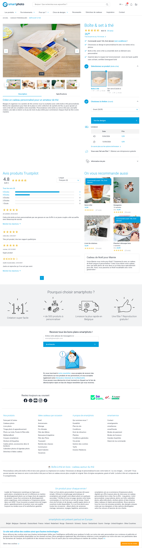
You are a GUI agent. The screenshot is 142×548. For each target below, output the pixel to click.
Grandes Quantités (114, 438)
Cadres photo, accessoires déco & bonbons (16, 445)
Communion (42, 447)
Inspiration (110, 12)
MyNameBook (8, 435)
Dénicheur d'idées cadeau (12, 452)
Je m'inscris (50, 344)
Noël (40, 420)
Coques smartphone (10, 438)
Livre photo (7, 426)
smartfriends (112, 429)
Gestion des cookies (80, 444)
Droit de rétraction (79, 432)
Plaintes (76, 435)
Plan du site (77, 426)
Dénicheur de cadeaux (94, 12)
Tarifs (75, 447)
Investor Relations (79, 450)
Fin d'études (42, 429)
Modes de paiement (114, 432)
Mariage (41, 426)
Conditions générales (80, 438)
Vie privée (76, 441)
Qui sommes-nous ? (80, 420)
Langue (61, 178)
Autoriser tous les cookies (129, 543)
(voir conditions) (120, 41)
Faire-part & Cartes (10, 420)
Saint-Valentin (43, 450)
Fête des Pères (43, 438)
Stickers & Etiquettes (11, 441)
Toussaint (41, 441)
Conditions (77, 429)
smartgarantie (112, 423)
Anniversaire (42, 423)
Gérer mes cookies (11, 544)
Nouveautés (76, 12)
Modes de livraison (114, 435)
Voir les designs (100, 121)
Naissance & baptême (46, 435)
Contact (122, 12)
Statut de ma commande (116, 441)
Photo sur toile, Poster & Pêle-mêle (16, 432)
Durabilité (76, 423)
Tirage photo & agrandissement (15, 429)
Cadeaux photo (8, 423)
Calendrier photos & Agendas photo (16, 449)
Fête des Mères (43, 432)
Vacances (41, 453)
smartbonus (111, 426)
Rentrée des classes (45, 444)
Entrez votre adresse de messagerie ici (59, 336)
